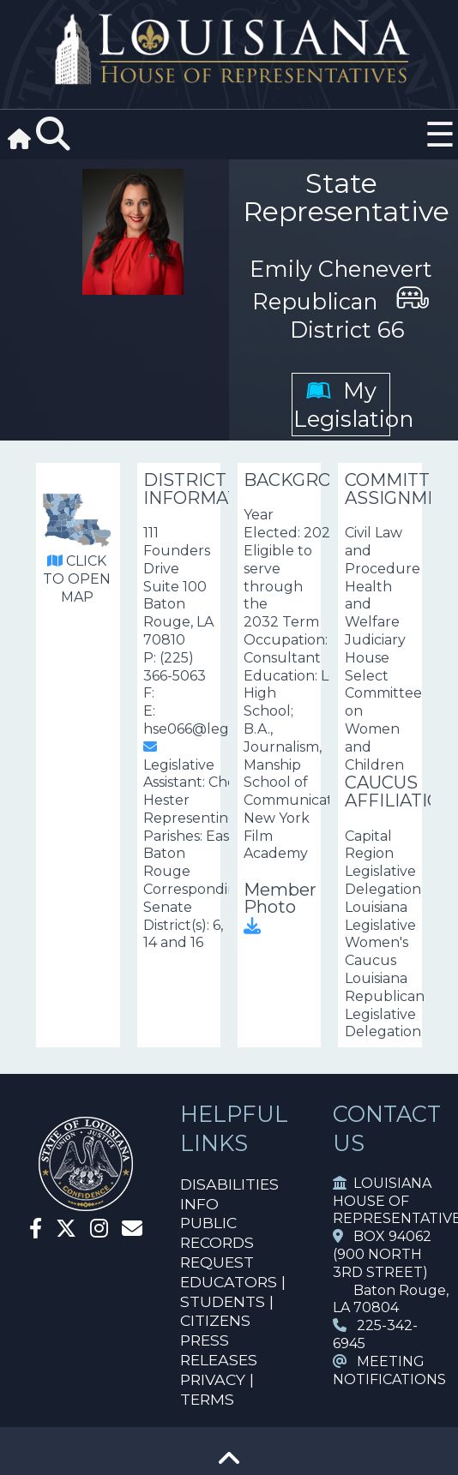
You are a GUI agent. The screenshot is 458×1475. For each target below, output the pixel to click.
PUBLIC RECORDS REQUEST (217, 1242)
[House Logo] (229, 49)
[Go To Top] (229, 1464)
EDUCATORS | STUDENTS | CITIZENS (233, 1301)
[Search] (53, 134)
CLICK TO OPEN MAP (77, 579)
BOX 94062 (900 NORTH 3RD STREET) (382, 1254)
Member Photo (280, 906)
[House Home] (86, 1203)
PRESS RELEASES (218, 1350)
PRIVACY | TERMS (217, 1389)
